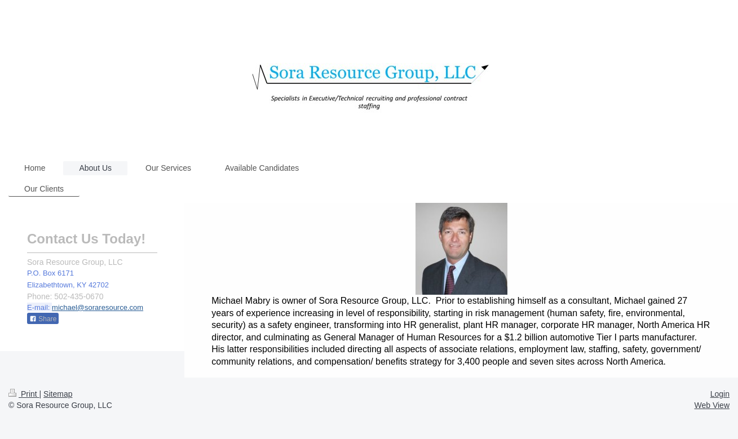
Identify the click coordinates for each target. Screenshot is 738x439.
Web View (712, 405)
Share (42, 319)
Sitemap (57, 393)
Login (720, 393)
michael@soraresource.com (97, 307)
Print (23, 393)
